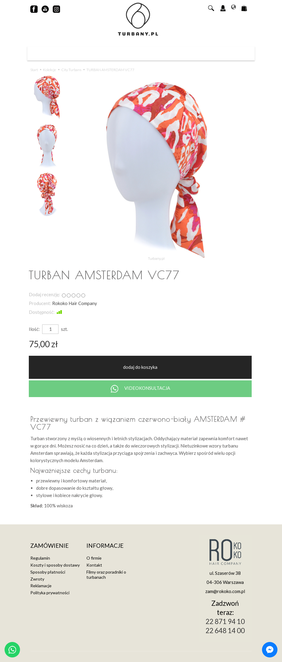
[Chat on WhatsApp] (12, 649)
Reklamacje (41, 585)
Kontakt (94, 565)
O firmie (94, 558)
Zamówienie (49, 546)
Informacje (104, 546)
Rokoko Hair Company (74, 303)
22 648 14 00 (225, 630)
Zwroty (37, 578)
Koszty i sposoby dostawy (55, 565)
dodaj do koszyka (140, 367)
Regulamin (40, 558)
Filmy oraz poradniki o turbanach (106, 574)
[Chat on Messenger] (269, 649)
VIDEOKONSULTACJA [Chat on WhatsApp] (140, 389)
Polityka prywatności (49, 592)
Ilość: (34, 329)
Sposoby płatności (47, 572)
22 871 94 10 (225, 621)
